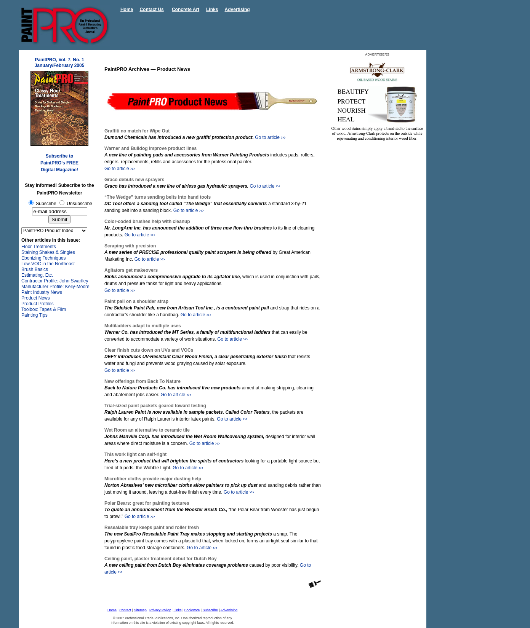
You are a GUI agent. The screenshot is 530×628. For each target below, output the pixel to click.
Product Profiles (37, 303)
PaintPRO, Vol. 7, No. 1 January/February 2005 (60, 62)
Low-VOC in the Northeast (48, 263)
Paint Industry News (41, 292)
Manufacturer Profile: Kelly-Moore (55, 286)
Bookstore (192, 610)
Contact (125, 610)
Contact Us (151, 9)
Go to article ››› (270, 137)
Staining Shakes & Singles (48, 252)
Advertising (237, 9)
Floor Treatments (38, 246)
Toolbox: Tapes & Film (43, 309)
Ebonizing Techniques (43, 258)
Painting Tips (34, 315)
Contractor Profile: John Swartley (54, 281)
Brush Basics (34, 269)
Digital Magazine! (59, 169)
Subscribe (210, 610)
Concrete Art (185, 9)
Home (126, 9)
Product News (35, 298)
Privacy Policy (160, 610)
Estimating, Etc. (37, 275)
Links (212, 9)
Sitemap (140, 610)
